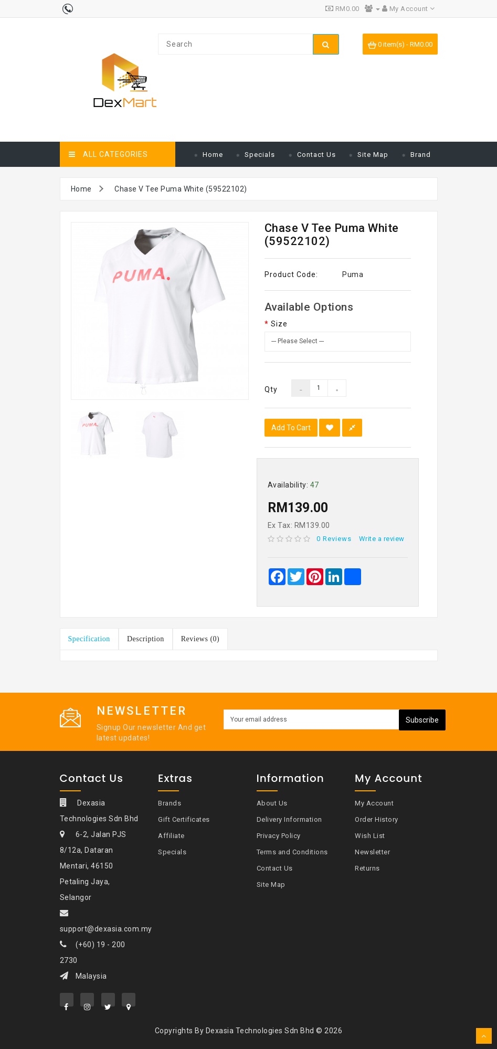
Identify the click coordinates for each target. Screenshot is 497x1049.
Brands (169, 803)
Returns (367, 868)
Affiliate (171, 836)
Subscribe (422, 720)
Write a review (382, 539)
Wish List (370, 836)
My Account (374, 803)
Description (145, 639)
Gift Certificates (184, 819)
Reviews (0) (200, 639)
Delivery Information (289, 819)
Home (213, 154)
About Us (272, 803)
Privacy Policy (279, 836)
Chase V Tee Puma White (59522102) (180, 189)
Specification (89, 639)
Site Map (372, 154)
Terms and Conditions (292, 852)
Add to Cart (291, 427)
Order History (376, 819)
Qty (270, 389)
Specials (260, 154)
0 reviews (334, 539)
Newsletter (372, 852)
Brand (420, 154)
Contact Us (316, 154)
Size (279, 324)
